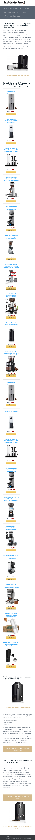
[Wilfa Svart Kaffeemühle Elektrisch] (17, 692)
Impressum (5, 836)
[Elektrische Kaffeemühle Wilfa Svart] (17, 63)
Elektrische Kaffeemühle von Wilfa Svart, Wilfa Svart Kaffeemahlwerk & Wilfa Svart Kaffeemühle (16, 12)
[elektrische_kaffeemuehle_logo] (14, 3)
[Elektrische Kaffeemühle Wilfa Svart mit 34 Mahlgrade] (17, 812)
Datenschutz (9, 836)
